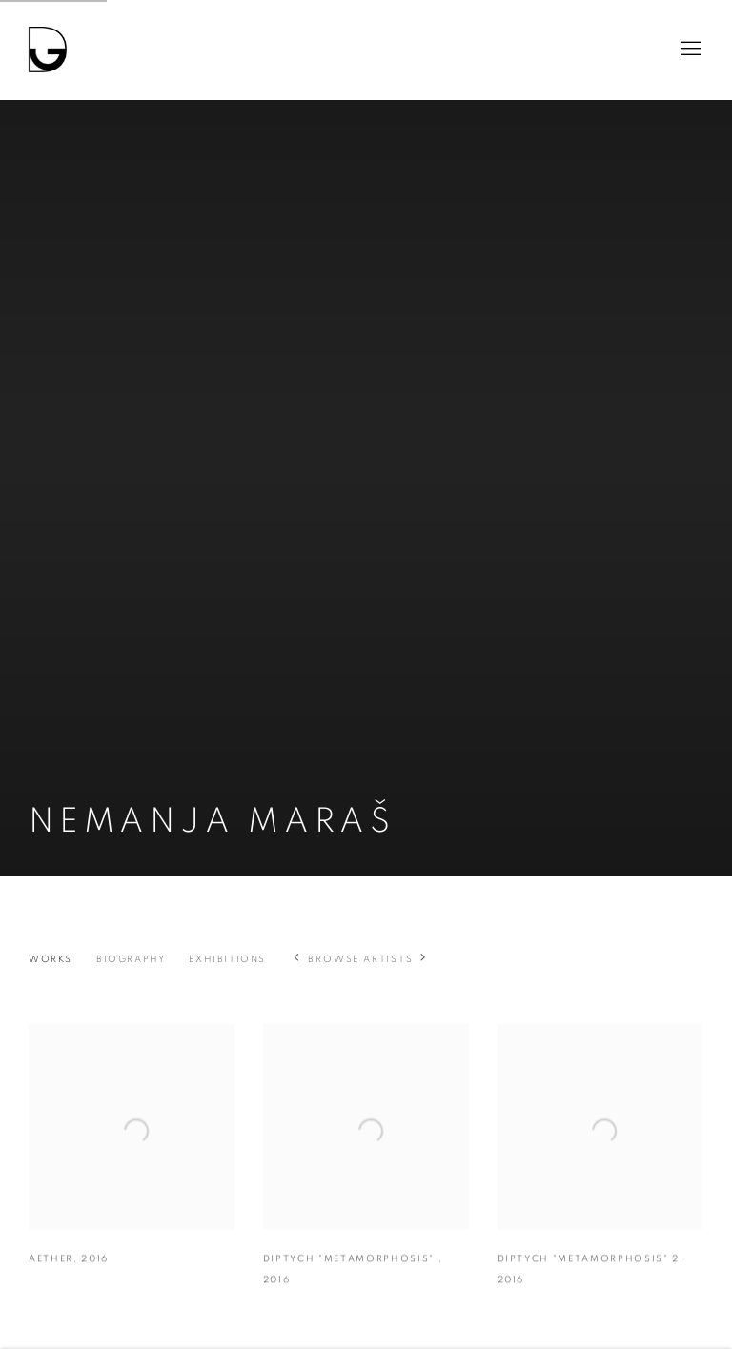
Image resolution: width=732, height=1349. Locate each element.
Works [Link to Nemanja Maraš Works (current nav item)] (50, 959)
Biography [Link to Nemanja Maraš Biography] (130, 959)
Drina (48, 49)
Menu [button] (689, 49)
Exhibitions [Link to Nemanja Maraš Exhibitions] (227, 959)
